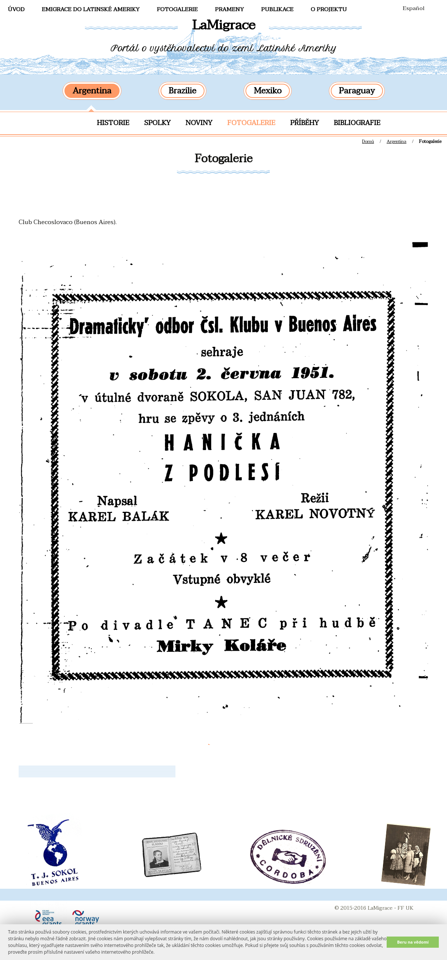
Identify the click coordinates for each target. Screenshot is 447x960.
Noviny (199, 123)
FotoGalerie (177, 9)
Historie (113, 123)
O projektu (329, 9)
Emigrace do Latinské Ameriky (91, 9)
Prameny (229, 9)
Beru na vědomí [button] (413, 942)
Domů (368, 141)
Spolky (157, 123)
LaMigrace (223, 25)
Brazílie (182, 91)
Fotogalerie (251, 123)
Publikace (277, 9)
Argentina (92, 91)
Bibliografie (357, 123)
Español (414, 8)
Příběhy (304, 123)
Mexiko (268, 91)
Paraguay (357, 91)
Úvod (16, 9)
